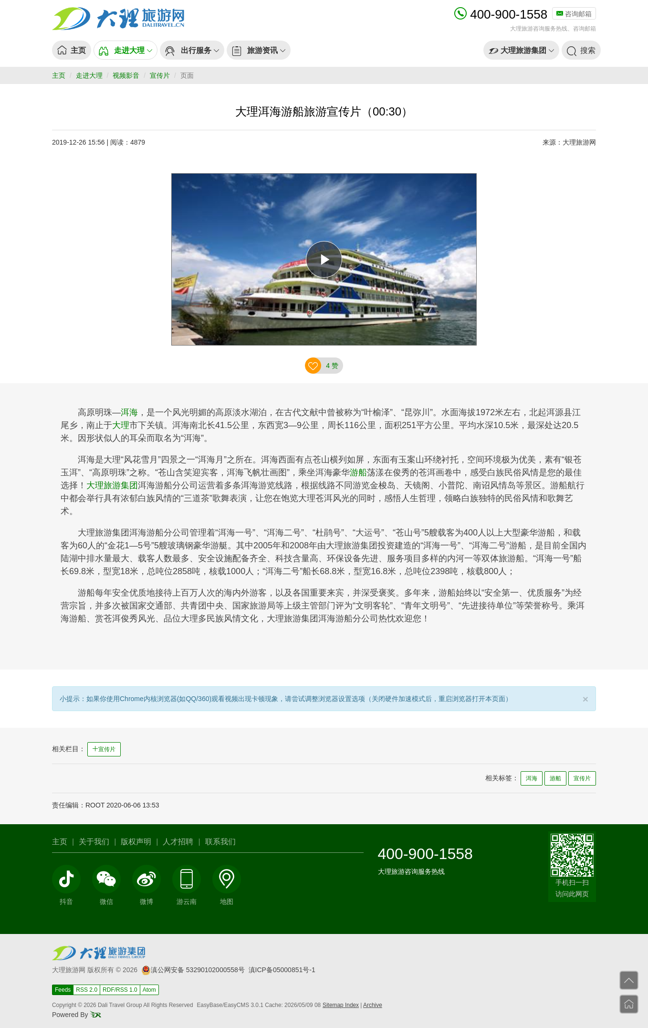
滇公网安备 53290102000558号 (193, 970)
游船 (358, 472)
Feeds (63, 989)
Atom (149, 989)
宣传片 (160, 75)
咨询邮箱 (574, 14)
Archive (372, 1005)
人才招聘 (178, 842)
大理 (120, 425)
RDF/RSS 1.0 (120, 989)
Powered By (76, 1014)
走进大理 (89, 75)
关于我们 (94, 842)
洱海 (129, 412)
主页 (58, 75)
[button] (125, 50)
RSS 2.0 (86, 989)
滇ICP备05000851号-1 (282, 970)
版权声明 (136, 842)
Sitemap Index (341, 1005)
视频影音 (126, 75)
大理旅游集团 (112, 485)
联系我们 (220, 842)
